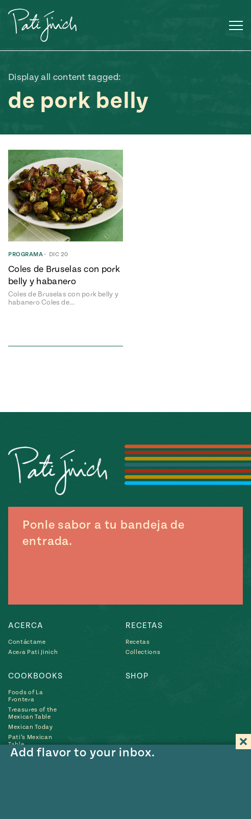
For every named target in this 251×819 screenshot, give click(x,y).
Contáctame (27, 642)
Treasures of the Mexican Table (32, 713)
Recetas (144, 625)
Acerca (25, 625)
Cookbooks (35, 675)
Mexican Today (30, 727)
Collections (143, 652)
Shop (137, 675)
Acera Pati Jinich (33, 652)
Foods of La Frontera (25, 696)
